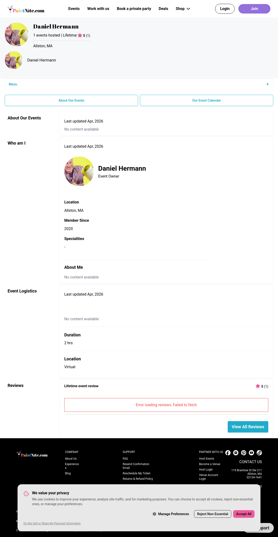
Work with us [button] (98, 8)
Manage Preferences (171, 514)
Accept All (243, 514)
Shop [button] (183, 9)
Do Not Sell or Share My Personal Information (52, 523)
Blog (68, 473)
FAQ (125, 458)
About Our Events (71, 100)
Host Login (206, 469)
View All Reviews (248, 426)
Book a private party (134, 8)
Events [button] (74, 8)
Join (254, 8)
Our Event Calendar (206, 100)
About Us (71, 458)
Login (225, 8)
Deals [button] (163, 8)
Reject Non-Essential (212, 514)
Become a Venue (209, 464)
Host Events (206, 458)
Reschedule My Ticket (136, 473)
